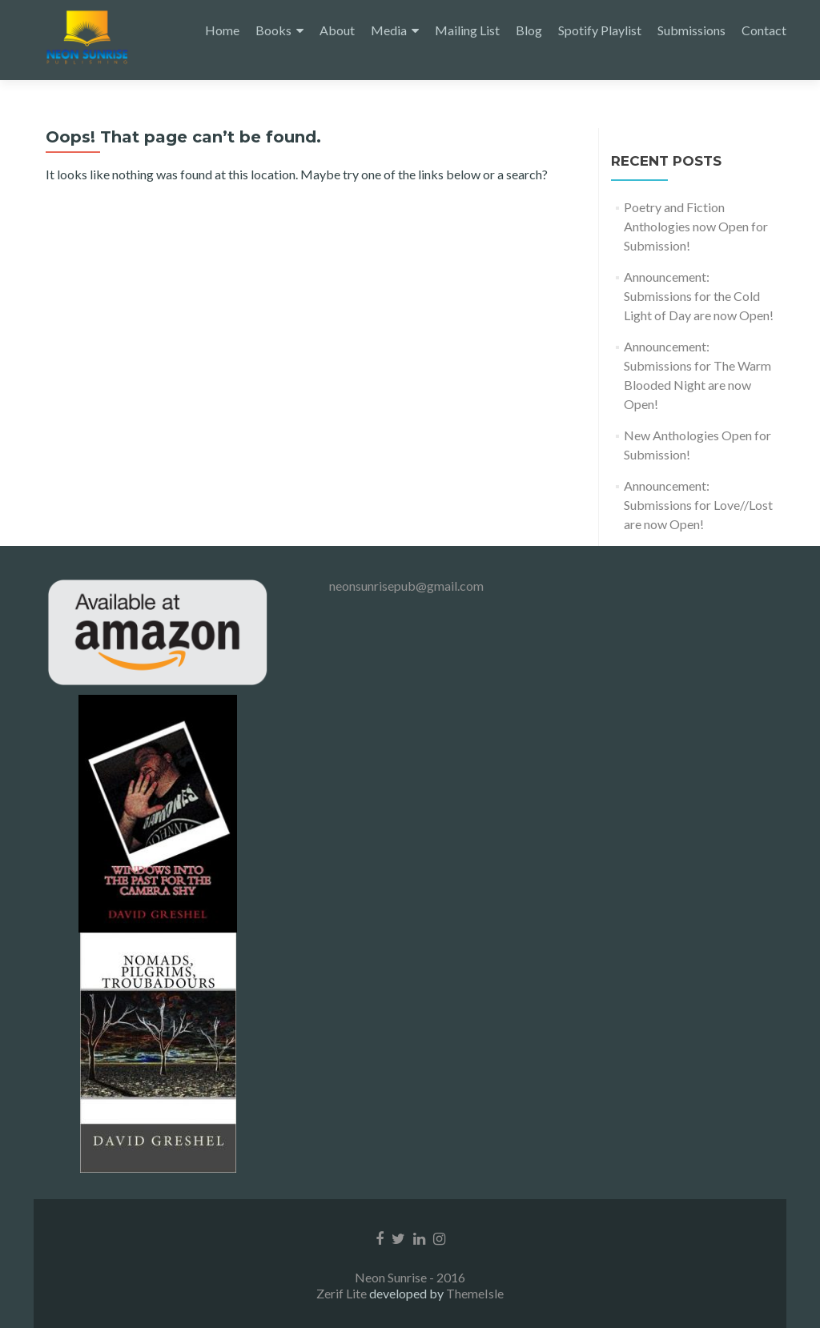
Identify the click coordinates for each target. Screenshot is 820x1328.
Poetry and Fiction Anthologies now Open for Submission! (696, 226)
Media (389, 30)
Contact (764, 30)
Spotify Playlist (599, 30)
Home (222, 30)
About (337, 30)
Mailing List (467, 30)
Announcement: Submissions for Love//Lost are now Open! (698, 505)
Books (273, 30)
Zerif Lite (342, 1293)
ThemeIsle (475, 1293)
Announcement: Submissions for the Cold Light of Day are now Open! (699, 296)
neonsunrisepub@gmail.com (406, 585)
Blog (529, 30)
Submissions (691, 30)
